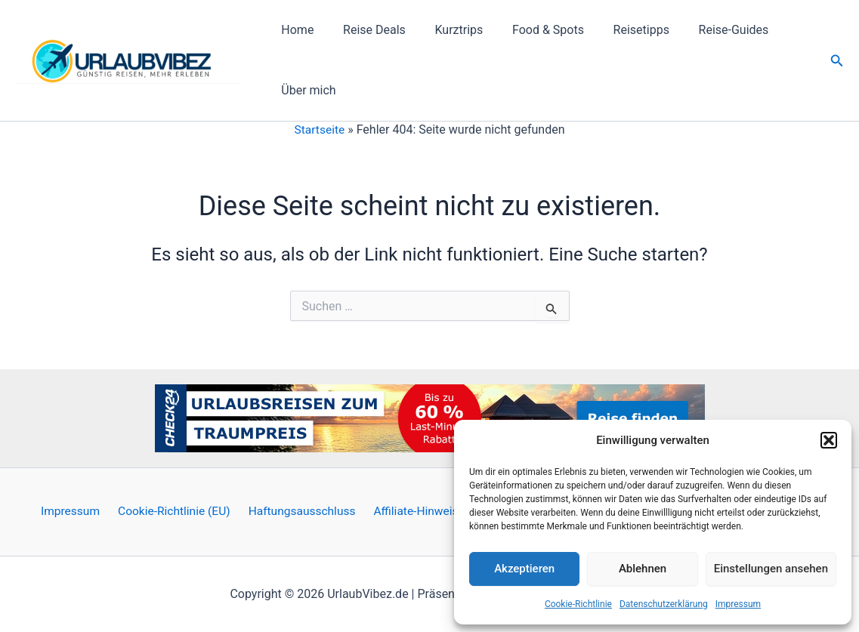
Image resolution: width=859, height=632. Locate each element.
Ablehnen (642, 568)
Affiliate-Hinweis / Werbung (448, 511)
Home (295, 30)
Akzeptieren (524, 568)
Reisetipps (619, 30)
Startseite (319, 129)
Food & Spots (531, 30)
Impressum (738, 604)
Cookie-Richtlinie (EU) (182, 511)
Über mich (306, 90)
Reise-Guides (706, 30)
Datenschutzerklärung (664, 604)
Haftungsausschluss (307, 511)
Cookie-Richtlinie (578, 604)
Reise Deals (366, 30)
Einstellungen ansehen (771, 568)
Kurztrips (446, 30)
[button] (828, 440)
